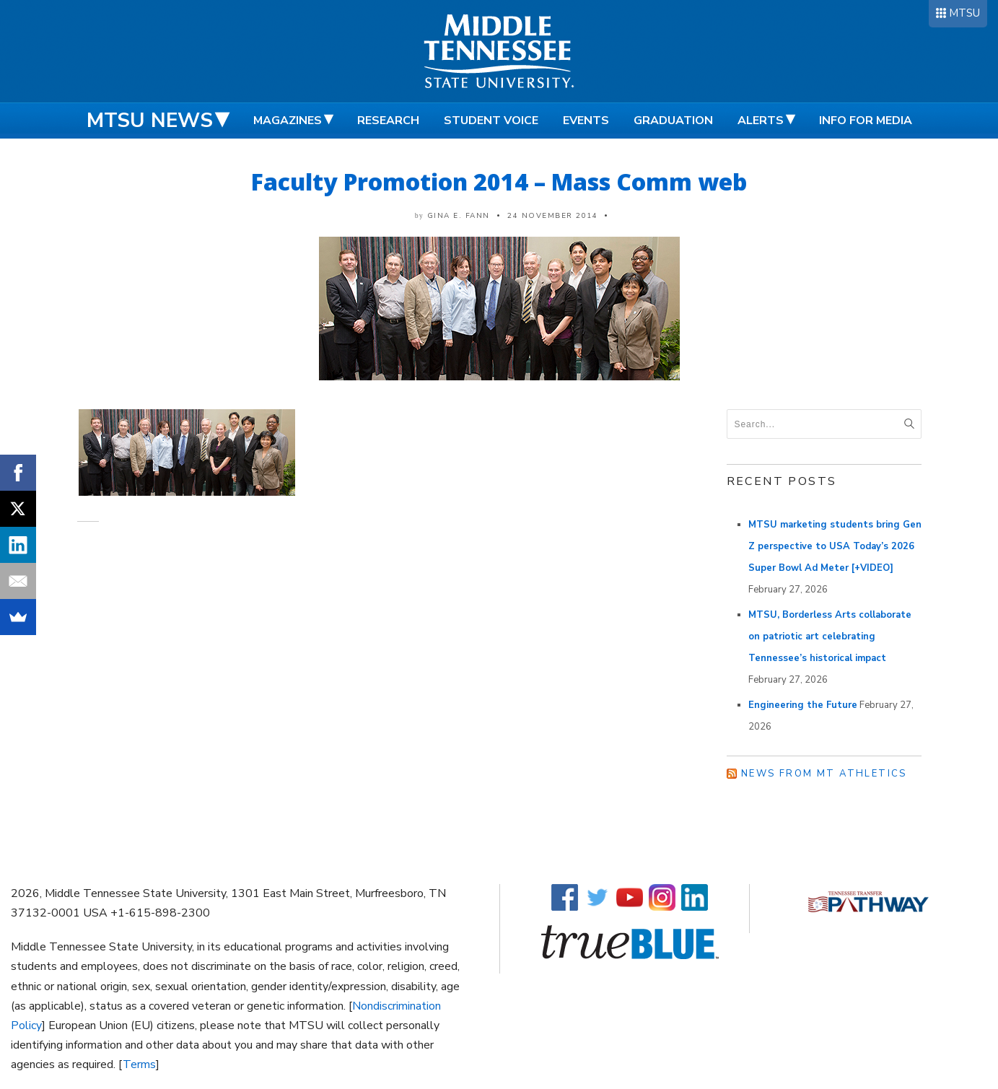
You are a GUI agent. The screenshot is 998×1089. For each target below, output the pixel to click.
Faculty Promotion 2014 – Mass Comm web (499, 181)
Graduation (673, 120)
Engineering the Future (802, 705)
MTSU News (150, 120)
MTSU (964, 13)
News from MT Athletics (824, 773)
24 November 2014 (552, 216)
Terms (139, 1064)
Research (388, 120)
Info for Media (865, 120)
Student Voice (491, 120)
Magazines (287, 120)
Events (586, 120)
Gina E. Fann (458, 216)
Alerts (760, 120)
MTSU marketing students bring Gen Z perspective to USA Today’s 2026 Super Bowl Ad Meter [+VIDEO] (835, 546)
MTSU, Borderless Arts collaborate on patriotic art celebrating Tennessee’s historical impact (829, 636)
